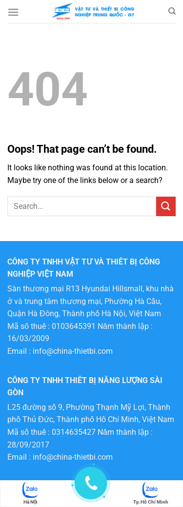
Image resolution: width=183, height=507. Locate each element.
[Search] (172, 11)
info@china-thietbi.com (73, 351)
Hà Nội (31, 493)
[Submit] (166, 206)
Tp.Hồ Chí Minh (150, 493)
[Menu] (13, 12)
